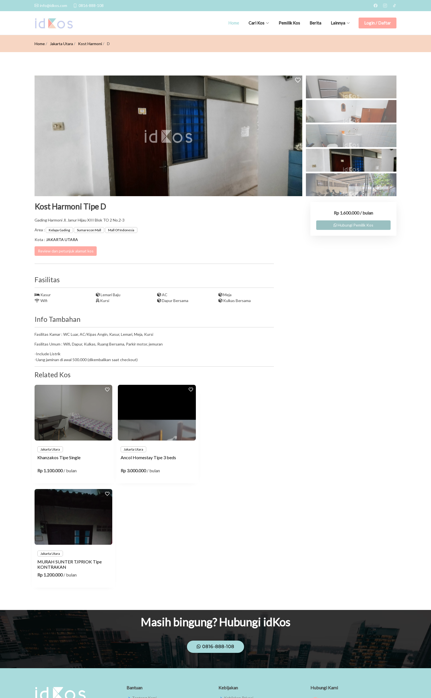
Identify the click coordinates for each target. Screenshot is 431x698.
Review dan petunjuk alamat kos (66, 251)
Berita (315, 22)
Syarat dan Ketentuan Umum (249, 604)
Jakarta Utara (61, 43)
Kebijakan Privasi (238, 594)
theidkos (323, 611)
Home (233, 22)
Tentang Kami (144, 594)
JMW (392, 686)
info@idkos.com (329, 637)
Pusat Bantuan (145, 604)
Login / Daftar (377, 22)
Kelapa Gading (59, 230)
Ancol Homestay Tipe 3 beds (146, 457)
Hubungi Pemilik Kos (353, 225)
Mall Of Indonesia (121, 230)
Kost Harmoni (90, 43)
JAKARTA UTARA (62, 239)
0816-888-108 (215, 542)
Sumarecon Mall (89, 230)
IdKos (321, 598)
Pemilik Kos (289, 22)
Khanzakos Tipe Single (59, 457)
